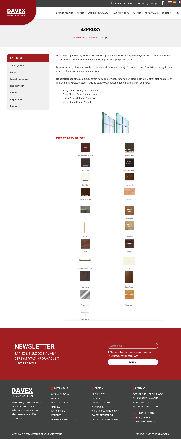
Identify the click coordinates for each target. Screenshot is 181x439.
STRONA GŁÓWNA (78, 37)
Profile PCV (98, 37)
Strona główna (64, 13)
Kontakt (166, 13)
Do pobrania (151, 13)
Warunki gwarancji (98, 13)
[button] (178, 13)
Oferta (80, 13)
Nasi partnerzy (121, 13)
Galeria (137, 13)
